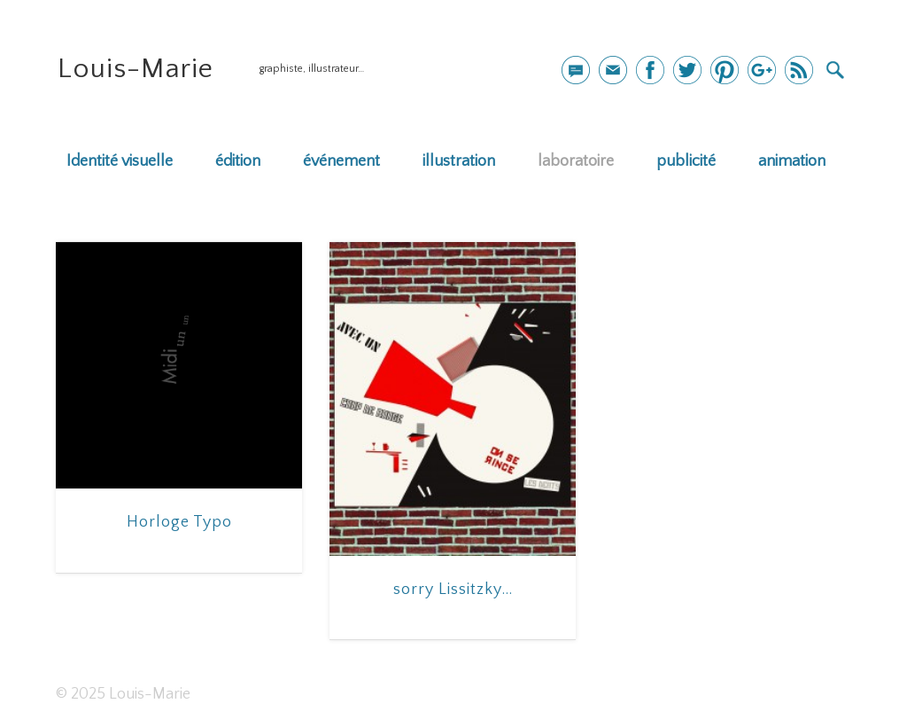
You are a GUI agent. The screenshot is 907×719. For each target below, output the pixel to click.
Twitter (687, 70)
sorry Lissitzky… (453, 589)
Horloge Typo (179, 522)
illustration (458, 161)
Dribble (799, 70)
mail (576, 70)
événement (341, 161)
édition (237, 161)
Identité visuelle (119, 161)
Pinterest (724, 70)
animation (792, 161)
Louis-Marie (135, 68)
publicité (686, 161)
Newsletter (613, 70)
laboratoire (576, 161)
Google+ (762, 70)
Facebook (650, 70)
